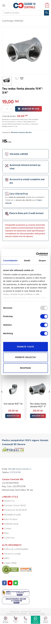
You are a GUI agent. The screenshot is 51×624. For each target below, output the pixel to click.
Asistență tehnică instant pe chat (25, 167)
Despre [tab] (42, 260)
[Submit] (46, 13)
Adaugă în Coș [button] (13, 416)
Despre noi (9, 501)
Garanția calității (19, 154)
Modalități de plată (12, 515)
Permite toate (25, 346)
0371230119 (15, 472)
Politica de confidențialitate (16, 549)
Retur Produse (10, 519)
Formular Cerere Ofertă (15, 505)
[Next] (49, 397)
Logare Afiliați (10, 563)
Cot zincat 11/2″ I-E (13, 404)
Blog (6, 533)
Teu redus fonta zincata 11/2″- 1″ (38, 405)
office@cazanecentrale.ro (19, 469)
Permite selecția (25, 357)
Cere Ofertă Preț (18, 194)
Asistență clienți (11, 524)
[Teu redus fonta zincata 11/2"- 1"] (38, 389)
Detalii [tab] (27, 260)
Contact (7, 528)
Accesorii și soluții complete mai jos (27, 181)
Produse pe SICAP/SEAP (15, 510)
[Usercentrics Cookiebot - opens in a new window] (36, 253)
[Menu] (3, 5)
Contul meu (9, 538)
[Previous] (2, 397)
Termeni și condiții (12, 554)
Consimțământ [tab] (10, 260)
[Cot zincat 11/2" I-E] (13, 389)
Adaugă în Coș (30, 109)
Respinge (25, 368)
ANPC (7, 558)
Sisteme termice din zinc (21, 132)
